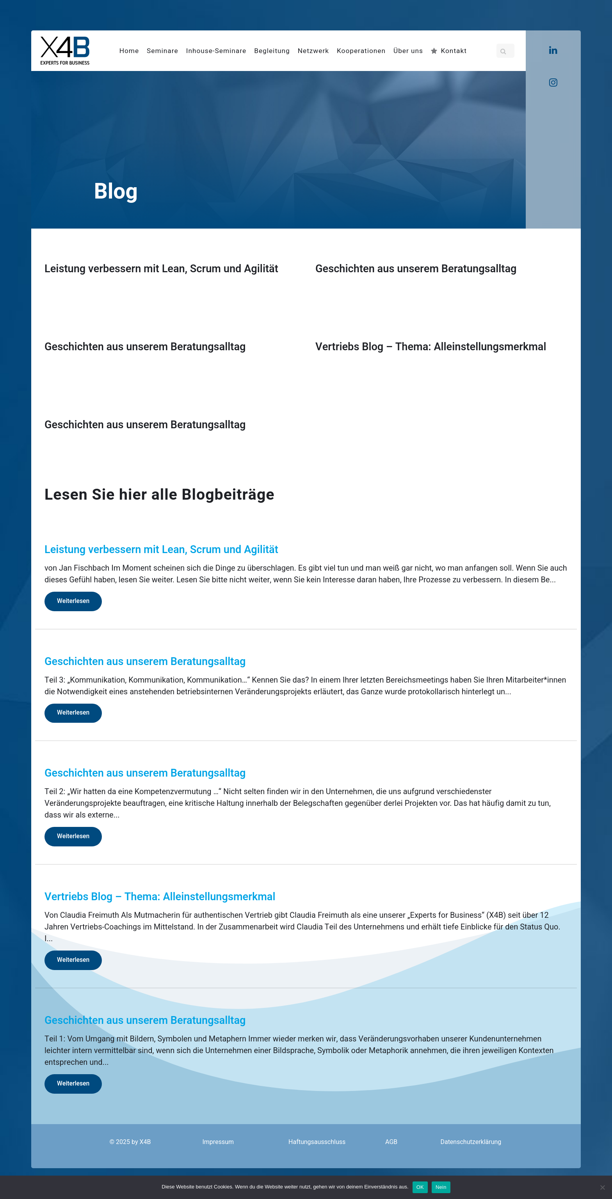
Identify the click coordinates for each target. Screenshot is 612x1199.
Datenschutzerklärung (470, 1142)
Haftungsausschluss (316, 1142)
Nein (441, 1187)
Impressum (218, 1142)
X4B (145, 1142)
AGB (391, 1142)
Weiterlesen (73, 601)
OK (420, 1187)
